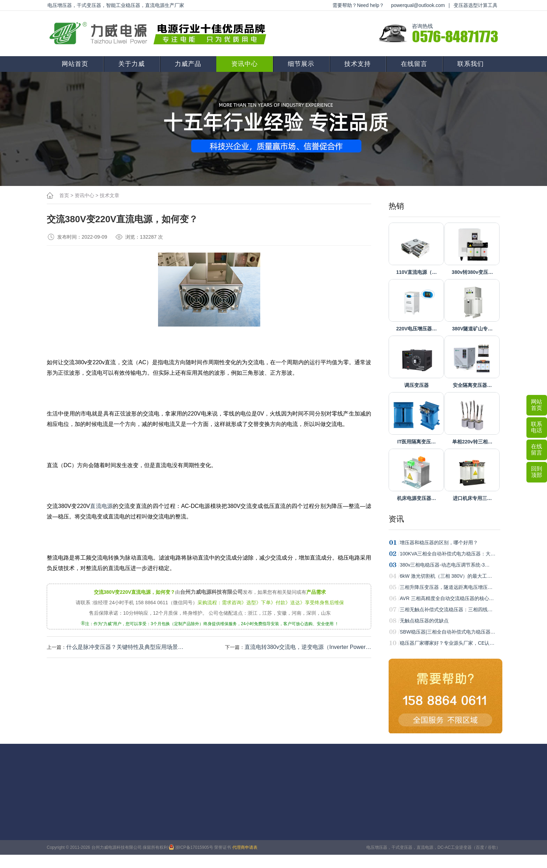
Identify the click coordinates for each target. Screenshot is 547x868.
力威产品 (188, 63)
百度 (480, 847)
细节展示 (301, 63)
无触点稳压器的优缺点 (424, 620)
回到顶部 (536, 472)
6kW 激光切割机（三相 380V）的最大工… (446, 576)
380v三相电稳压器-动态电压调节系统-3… (444, 565)
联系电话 (536, 427)
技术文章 (109, 195)
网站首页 (75, 63)
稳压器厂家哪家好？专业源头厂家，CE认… (447, 643)
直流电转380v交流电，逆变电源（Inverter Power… (308, 647)
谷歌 (492, 847)
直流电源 (101, 506)
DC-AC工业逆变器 (454, 847)
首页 (64, 195)
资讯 (396, 519)
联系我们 (470, 63)
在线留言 (414, 63)
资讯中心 (244, 63)
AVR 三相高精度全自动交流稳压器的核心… (447, 598)
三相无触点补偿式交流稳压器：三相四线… (446, 609)
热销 (396, 206)
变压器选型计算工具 (475, 5)
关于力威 (131, 63)
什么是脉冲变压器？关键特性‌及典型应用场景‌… (124, 647)
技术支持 (357, 63)
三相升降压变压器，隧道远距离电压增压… (446, 587)
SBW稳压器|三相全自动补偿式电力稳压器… (447, 632)
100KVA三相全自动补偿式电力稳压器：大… (447, 553)
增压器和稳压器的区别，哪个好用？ (439, 542)
